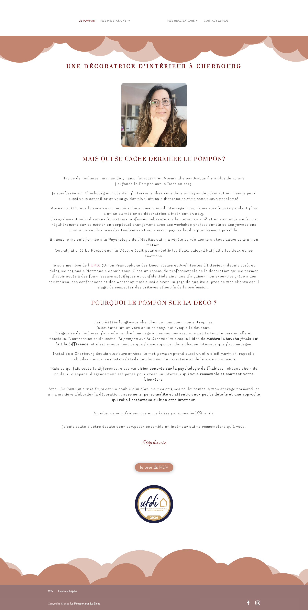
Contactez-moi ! (216, 20)
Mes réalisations (181, 20)
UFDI (96, 265)
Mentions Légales (67, 591)
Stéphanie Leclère (146, 79)
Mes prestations (113, 20)
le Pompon (87, 20)
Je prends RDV (154, 467)
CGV (50, 591)
